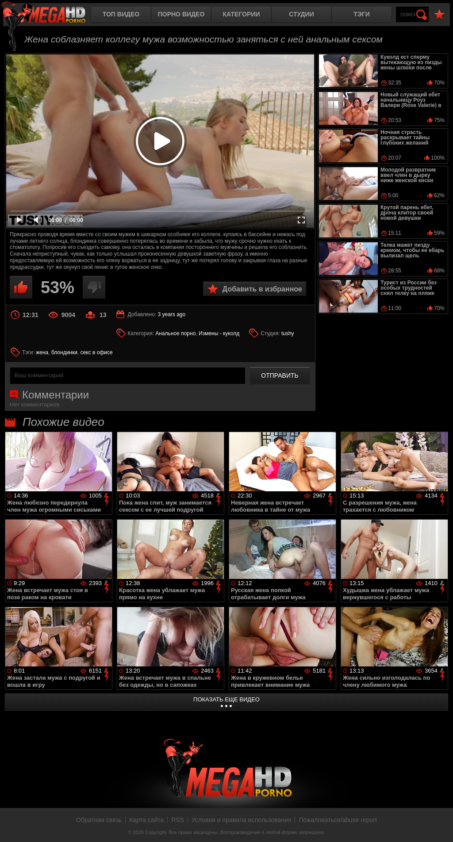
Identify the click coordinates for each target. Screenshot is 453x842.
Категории (241, 14)
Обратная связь (99, 819)
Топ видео (121, 14)
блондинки (64, 352)
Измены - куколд (219, 333)
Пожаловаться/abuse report (338, 819)
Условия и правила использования (241, 819)
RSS (177, 819)
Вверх (439, 825)
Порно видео (181, 14)
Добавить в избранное (262, 289)
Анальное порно (175, 333)
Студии (301, 14)
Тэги (361, 14)
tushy (287, 333)
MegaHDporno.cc (50, 15)
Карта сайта (146, 819)
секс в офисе (97, 352)
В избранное (439, 15)
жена (42, 352)
